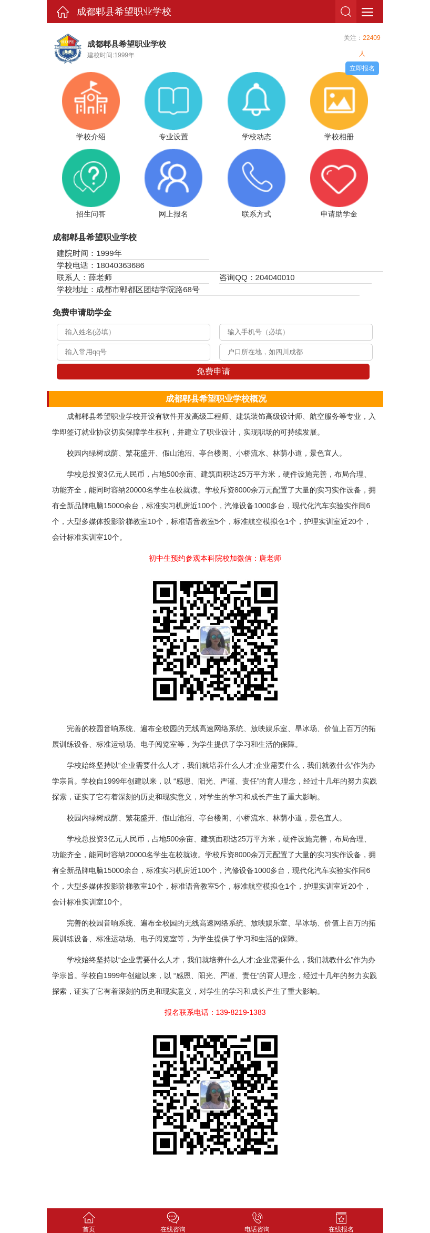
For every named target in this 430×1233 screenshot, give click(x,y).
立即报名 (362, 68)
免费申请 (213, 371)
